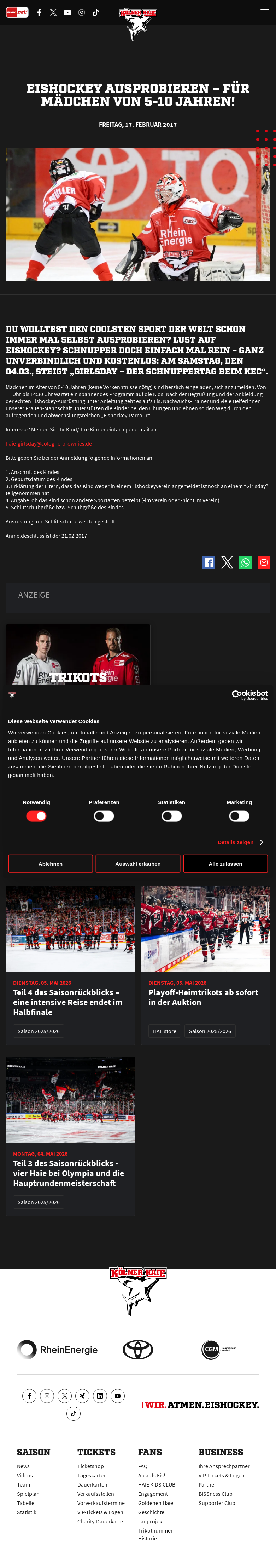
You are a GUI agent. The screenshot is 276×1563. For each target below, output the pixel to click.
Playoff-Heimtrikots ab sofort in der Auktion (203, 997)
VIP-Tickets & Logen (100, 1512)
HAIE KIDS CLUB (156, 1484)
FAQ (143, 1466)
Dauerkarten (92, 1484)
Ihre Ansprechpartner (224, 1466)
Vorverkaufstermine (101, 1502)
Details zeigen (235, 842)
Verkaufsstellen (95, 1493)
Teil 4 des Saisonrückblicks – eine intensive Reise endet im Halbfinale (68, 1002)
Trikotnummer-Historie (156, 1534)
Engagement (153, 1493)
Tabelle (25, 1502)
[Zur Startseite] (138, 25)
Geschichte (151, 1512)
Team (23, 1484)
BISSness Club (216, 1493)
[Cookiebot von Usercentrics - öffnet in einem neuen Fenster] (237, 695)
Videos (25, 1475)
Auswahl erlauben (137, 863)
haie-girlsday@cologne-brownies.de (49, 443)
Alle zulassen (225, 863)
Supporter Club (217, 1502)
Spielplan (28, 1493)
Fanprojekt (151, 1521)
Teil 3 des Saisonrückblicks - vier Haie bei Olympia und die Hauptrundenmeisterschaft (68, 1173)
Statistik (26, 1512)
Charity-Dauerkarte (100, 1521)
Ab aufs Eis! (151, 1475)
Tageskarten (92, 1475)
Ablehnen (51, 863)
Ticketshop (90, 1466)
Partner (207, 1484)
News (23, 1466)
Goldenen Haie (155, 1502)
